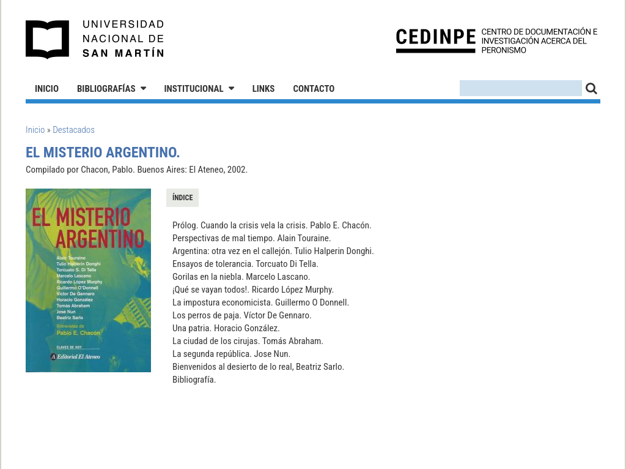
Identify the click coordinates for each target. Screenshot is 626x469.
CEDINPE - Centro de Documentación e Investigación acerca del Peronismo (496, 40)
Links (263, 88)
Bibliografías (106, 88)
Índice (182, 197)
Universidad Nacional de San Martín (95, 39)
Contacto (313, 88)
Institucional (194, 88)
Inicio (47, 88)
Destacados (74, 129)
